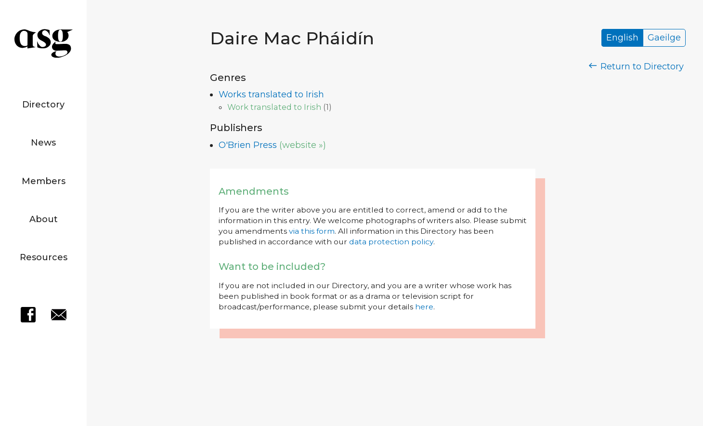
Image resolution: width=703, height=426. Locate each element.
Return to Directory (636, 66)
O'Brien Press (248, 145)
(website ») (302, 145)
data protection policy (391, 241)
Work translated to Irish (274, 107)
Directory (43, 104)
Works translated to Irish (271, 94)
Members (43, 181)
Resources (43, 257)
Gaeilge (664, 38)
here (424, 306)
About (43, 219)
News (43, 142)
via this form (312, 231)
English (622, 38)
